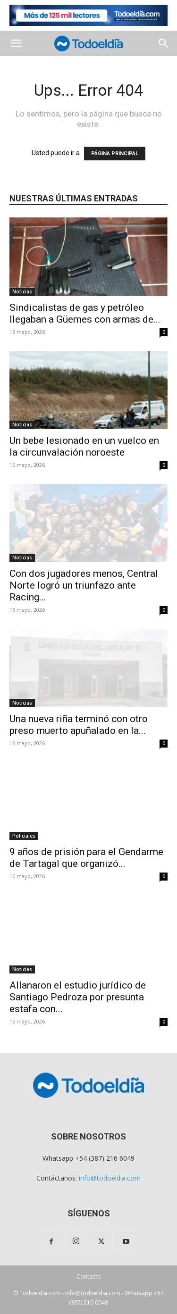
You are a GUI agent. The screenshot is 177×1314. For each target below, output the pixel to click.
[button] (16, 43)
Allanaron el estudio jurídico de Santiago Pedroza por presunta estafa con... (77, 997)
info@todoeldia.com (110, 1177)
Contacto (88, 1276)
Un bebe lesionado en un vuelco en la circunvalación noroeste (84, 446)
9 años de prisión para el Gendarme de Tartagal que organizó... (86, 857)
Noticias (22, 291)
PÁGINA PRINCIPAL (114, 153)
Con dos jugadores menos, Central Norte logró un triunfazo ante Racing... (83, 585)
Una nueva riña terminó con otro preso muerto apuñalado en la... (78, 724)
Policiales (23, 835)
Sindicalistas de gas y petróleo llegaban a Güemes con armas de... (84, 313)
